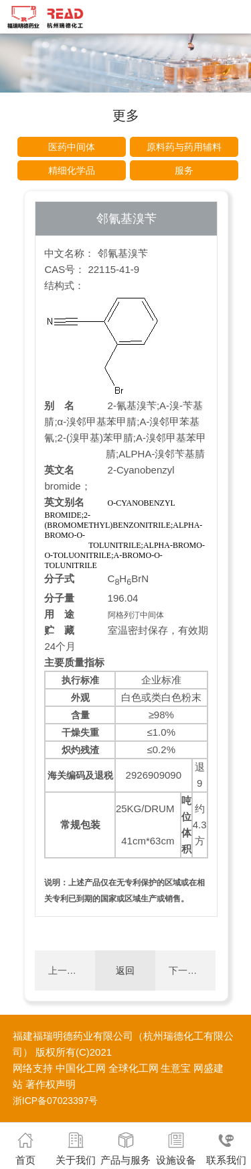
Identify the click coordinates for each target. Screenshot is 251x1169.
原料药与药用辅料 (184, 147)
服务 (184, 170)
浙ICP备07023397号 (55, 1100)
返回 (125, 970)
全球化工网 (133, 1068)
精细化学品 (71, 170)
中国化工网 (81, 1068)
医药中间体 (71, 147)
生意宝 (176, 1068)
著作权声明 (50, 1084)
